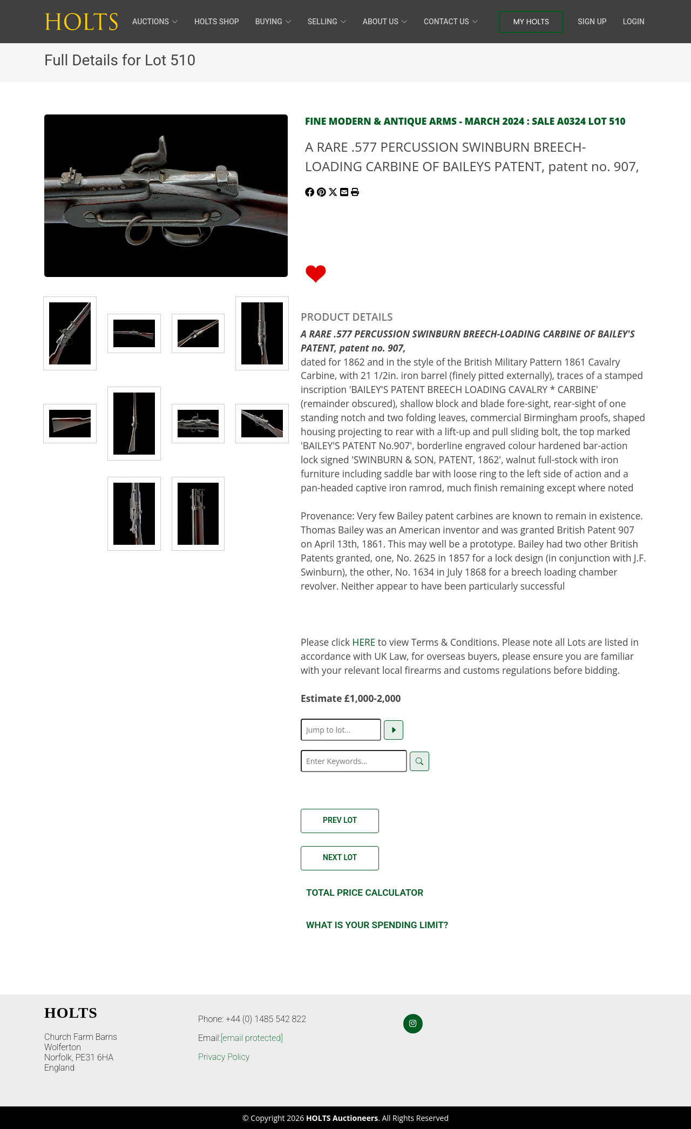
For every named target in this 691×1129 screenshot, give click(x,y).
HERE (364, 642)
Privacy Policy (223, 1057)
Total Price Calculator (364, 892)
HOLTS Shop (216, 21)
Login (634, 21)
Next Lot (340, 857)
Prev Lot (340, 820)
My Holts (531, 21)
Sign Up (592, 21)
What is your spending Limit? (377, 925)
